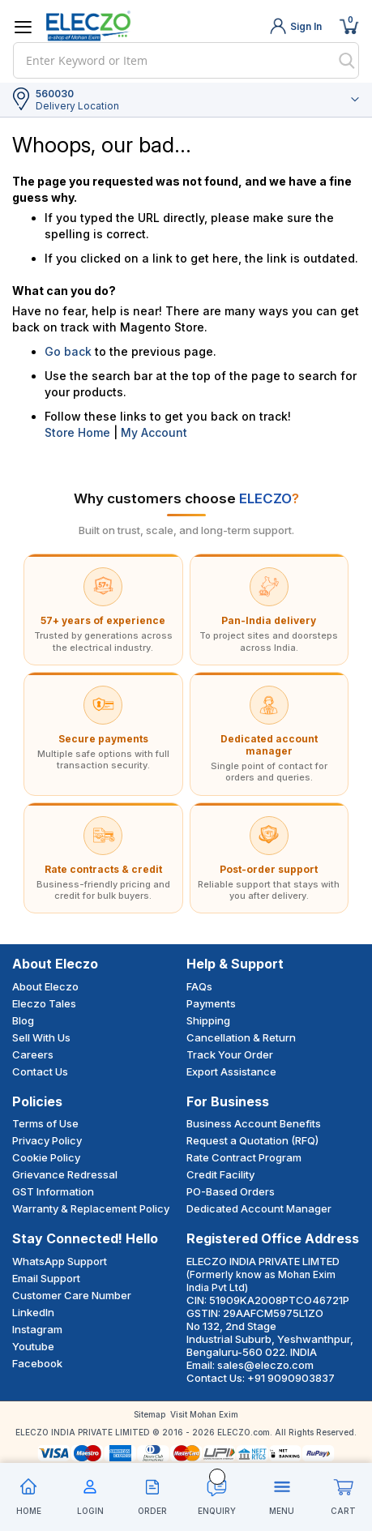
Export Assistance (231, 1071)
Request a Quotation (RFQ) (252, 1140)
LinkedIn (33, 1312)
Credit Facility (220, 1174)
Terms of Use (45, 1123)
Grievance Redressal (65, 1174)
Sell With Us (41, 1037)
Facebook (37, 1363)
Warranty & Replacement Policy (90, 1208)
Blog (23, 1020)
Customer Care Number (71, 1295)
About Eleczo (45, 986)
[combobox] (186, 60)
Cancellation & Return (241, 1037)
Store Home (77, 432)
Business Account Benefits (253, 1123)
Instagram (37, 1329)
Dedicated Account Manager (258, 1208)
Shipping (208, 1020)
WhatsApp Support (59, 1261)
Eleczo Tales (44, 1003)
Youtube (33, 1346)
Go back (68, 351)
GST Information (53, 1191)
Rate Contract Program (243, 1157)
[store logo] (88, 26)
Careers (32, 1054)
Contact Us (40, 1071)
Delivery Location (77, 106)
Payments (211, 1003)
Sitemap (149, 1414)
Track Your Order (229, 1054)
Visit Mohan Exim (204, 1414)
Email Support (46, 1278)
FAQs (199, 986)
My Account (154, 432)
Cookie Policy (46, 1157)
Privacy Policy (47, 1140)
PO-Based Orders (230, 1191)
